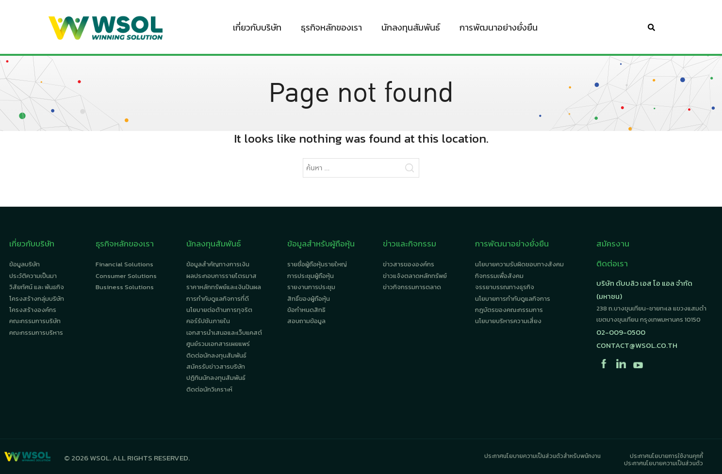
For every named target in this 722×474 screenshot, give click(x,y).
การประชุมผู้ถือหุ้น (310, 275)
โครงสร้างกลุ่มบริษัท (36, 298)
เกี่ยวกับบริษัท (257, 29)
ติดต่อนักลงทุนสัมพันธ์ (216, 355)
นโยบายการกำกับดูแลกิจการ (512, 298)
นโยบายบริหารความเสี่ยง (508, 321)
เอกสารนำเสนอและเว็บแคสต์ (224, 332)
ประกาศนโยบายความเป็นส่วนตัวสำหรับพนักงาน (542, 456)
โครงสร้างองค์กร (32, 309)
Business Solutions (125, 287)
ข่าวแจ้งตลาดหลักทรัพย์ (415, 275)
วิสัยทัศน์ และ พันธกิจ (36, 287)
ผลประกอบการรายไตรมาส (221, 275)
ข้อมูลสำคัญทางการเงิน (217, 264)
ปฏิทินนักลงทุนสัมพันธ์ (216, 377)
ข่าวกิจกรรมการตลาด (412, 287)
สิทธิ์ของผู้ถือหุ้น (308, 298)
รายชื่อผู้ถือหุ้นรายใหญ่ (317, 264)
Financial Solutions (124, 264)
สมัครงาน (612, 243)
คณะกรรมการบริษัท (35, 321)
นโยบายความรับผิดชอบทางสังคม (519, 264)
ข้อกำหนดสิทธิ (306, 309)
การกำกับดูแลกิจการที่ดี (217, 298)
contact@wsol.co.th (636, 345)
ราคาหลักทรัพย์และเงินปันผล (223, 287)
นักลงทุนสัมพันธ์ (410, 29)
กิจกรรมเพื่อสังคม (499, 275)
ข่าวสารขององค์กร (408, 264)
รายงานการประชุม (311, 287)
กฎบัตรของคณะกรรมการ (509, 309)
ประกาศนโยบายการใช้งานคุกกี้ (666, 456)
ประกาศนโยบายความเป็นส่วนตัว (663, 463)
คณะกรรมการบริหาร (36, 332)
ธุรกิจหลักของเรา (331, 29)
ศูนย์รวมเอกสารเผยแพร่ (218, 343)
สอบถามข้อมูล (306, 321)
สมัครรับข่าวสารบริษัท (215, 366)
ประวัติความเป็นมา (33, 275)
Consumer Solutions (126, 275)
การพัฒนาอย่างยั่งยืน (498, 29)
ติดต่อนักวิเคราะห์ (209, 389)
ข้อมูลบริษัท (24, 264)
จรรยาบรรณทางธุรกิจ (504, 287)
